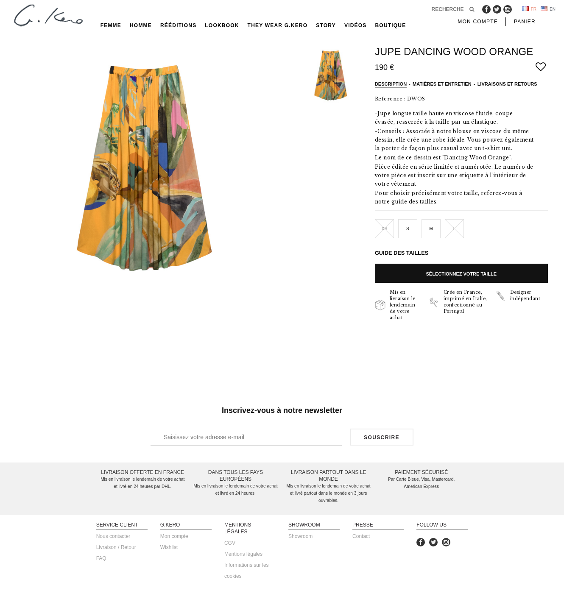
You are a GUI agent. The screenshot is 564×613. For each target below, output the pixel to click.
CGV (229, 543)
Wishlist (169, 547)
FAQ (101, 558)
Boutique (390, 25)
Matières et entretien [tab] (442, 83)
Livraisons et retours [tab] (507, 83)
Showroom (300, 536)
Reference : (390, 99)
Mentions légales (243, 554)
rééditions (178, 25)
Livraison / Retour (116, 547)
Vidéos (355, 25)
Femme (111, 25)
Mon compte (174, 536)
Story (326, 25)
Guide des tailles (401, 253)
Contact (361, 536)
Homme (141, 25)
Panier (525, 22)
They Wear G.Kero (278, 25)
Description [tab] (391, 83)
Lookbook (222, 25)
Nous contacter (113, 536)
